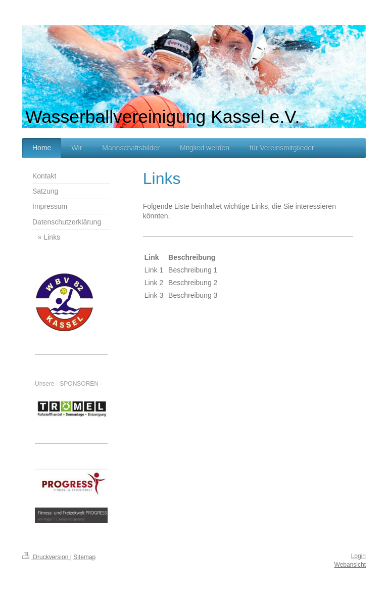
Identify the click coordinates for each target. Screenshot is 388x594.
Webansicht (350, 564)
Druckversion (46, 557)
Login (358, 556)
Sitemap (84, 557)
